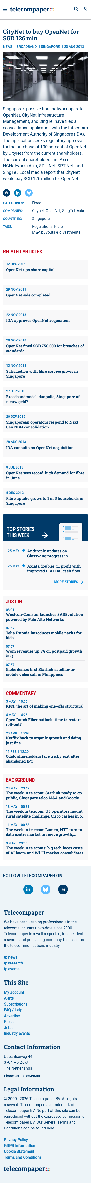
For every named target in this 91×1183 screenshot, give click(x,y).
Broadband (27, 47)
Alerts (9, 998)
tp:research (13, 963)
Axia (80, 210)
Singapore (41, 218)
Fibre (58, 226)
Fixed (36, 203)
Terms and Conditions (22, 1157)
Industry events (17, 1033)
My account (14, 992)
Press (8, 1021)
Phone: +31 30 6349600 (22, 1076)
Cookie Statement (19, 1151)
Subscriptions (15, 1004)
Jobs (8, 1027)
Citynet (38, 210)
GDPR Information (19, 1145)
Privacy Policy (16, 1140)
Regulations (42, 226)
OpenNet (53, 210)
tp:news (10, 957)
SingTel (68, 210)
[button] (85, 9)
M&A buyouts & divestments (56, 232)
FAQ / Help (13, 1010)
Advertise (12, 1016)
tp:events (11, 969)
